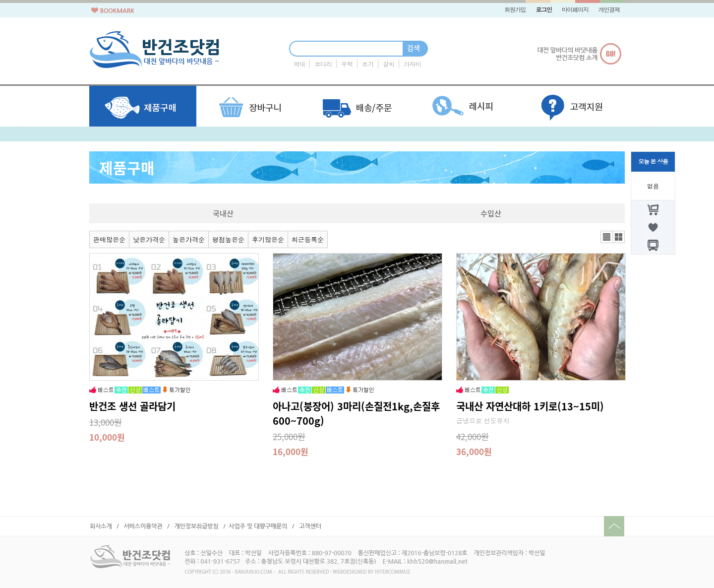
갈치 (389, 64)
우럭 (347, 64)
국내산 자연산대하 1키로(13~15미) (530, 406)
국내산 (223, 213)
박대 (299, 64)
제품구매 (127, 167)
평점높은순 (228, 240)
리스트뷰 (606, 237)
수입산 (490, 213)
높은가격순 (189, 240)
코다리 (323, 64)
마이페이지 (575, 9)
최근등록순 (308, 240)
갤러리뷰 (618, 237)
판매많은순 (109, 240)
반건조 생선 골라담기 (132, 406)
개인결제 (609, 9)
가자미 (412, 64)
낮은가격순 (149, 240)
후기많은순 (268, 240)
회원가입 (515, 9)
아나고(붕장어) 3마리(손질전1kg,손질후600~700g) (356, 413)
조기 (368, 64)
